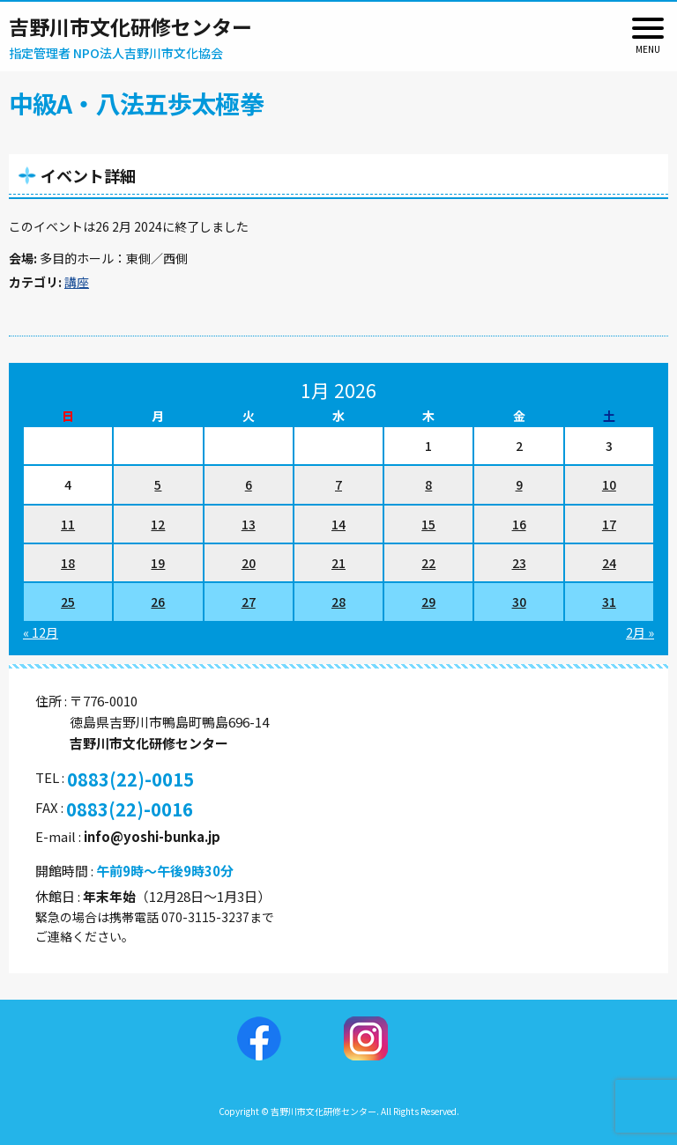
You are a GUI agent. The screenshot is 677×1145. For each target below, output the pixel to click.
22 (428, 563)
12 (158, 524)
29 (428, 601)
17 (609, 524)
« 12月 (40, 632)
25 (68, 601)
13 (249, 524)
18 (68, 563)
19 (158, 563)
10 (609, 484)
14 (338, 524)
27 (249, 601)
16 (519, 524)
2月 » (640, 632)
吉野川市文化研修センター (130, 26)
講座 (76, 282)
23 (519, 563)
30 (519, 601)
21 (338, 563)
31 (609, 601)
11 (68, 524)
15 (428, 524)
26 (158, 601)
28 (338, 601)
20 (249, 563)
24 (609, 563)
